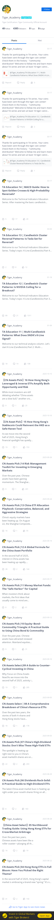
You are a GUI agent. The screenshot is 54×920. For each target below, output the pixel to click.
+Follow (46, 9)
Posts (14, 40)
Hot (40, 40)
